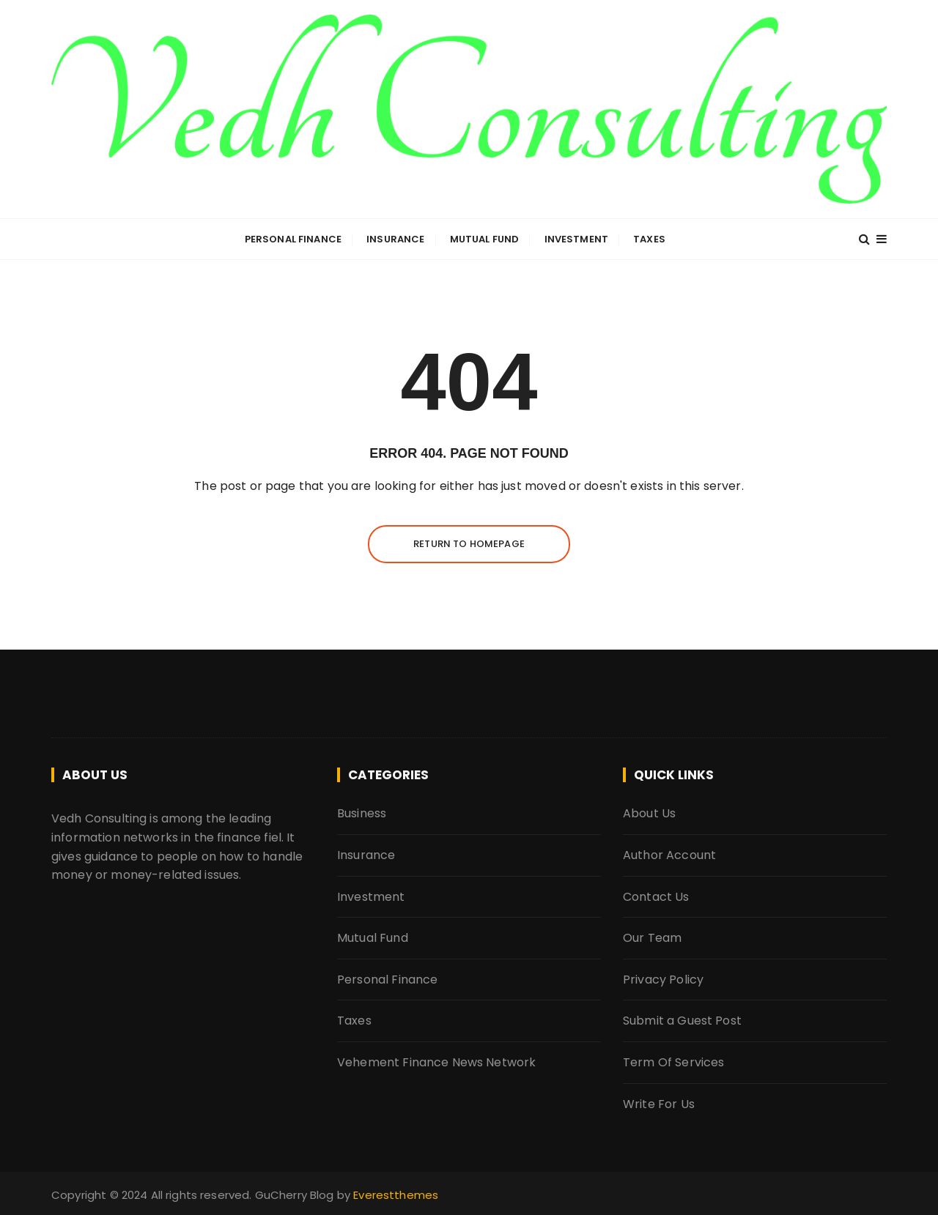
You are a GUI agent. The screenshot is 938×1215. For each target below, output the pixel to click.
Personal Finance (293, 239)
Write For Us (659, 1104)
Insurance (395, 239)
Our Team (652, 937)
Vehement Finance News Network (436, 1062)
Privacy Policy (663, 979)
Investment (576, 239)
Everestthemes (395, 1195)
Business (361, 813)
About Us (649, 813)
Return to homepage (469, 544)
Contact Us (656, 896)
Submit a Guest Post (682, 1020)
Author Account (669, 855)
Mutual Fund (485, 239)
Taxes (649, 239)
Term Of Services (673, 1062)
